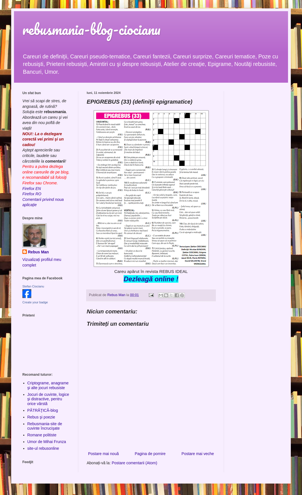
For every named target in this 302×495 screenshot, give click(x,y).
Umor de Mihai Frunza (46, 441)
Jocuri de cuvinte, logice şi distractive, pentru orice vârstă (48, 399)
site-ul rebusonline (43, 448)
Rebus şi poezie (41, 417)
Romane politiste (41, 435)
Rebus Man (38, 252)
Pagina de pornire (150, 453)
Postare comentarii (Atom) (134, 463)
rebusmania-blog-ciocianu (91, 29)
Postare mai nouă (103, 453)
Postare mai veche (197, 453)
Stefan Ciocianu (33, 286)
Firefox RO (31, 194)
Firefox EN (31, 188)
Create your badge (35, 302)
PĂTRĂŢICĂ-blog (42, 410)
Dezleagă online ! (151, 279)
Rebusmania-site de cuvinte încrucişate (44, 426)
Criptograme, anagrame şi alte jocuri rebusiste (48, 385)
